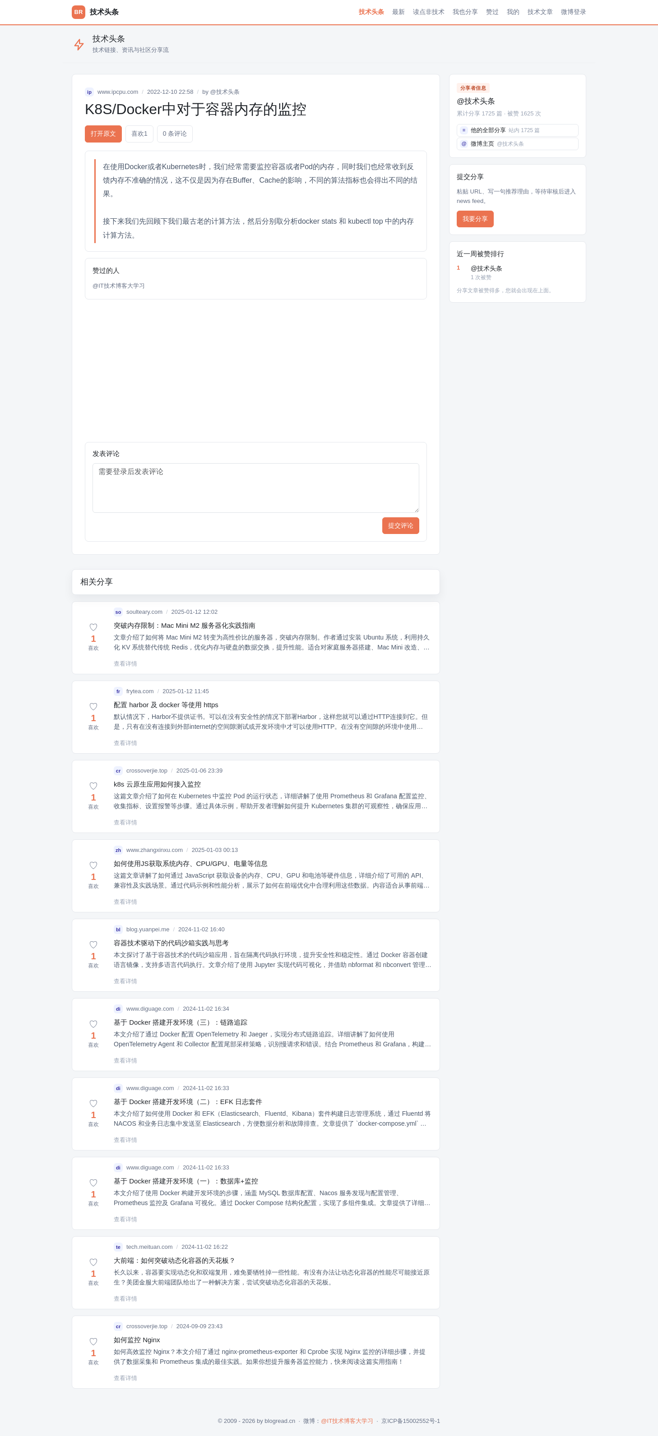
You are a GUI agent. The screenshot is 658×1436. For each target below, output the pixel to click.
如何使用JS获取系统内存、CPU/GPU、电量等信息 (191, 863)
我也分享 (465, 11)
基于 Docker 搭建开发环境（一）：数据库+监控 (186, 1181)
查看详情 (125, 663)
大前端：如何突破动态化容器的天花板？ (175, 1260)
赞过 (492, 11)
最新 (398, 11)
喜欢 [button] (139, 134)
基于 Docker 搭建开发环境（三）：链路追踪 (180, 1022)
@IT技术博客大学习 (119, 285)
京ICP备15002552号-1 (410, 1421)
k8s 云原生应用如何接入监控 (157, 784)
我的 (513, 11)
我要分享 (475, 218)
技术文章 (540, 11)
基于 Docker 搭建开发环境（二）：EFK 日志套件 (188, 1101)
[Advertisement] (256, 371)
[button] (93, 637)
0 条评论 (175, 133)
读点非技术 (429, 11)
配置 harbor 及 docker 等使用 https (166, 705)
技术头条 (371, 11)
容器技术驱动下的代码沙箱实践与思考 (171, 943)
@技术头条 (225, 91)
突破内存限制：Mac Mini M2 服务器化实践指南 (184, 625)
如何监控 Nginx (137, 1340)
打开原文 (103, 133)
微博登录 (573, 11)
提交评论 (400, 525)
